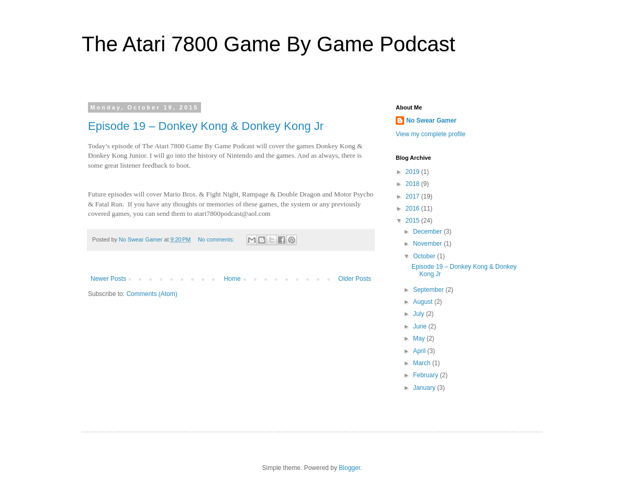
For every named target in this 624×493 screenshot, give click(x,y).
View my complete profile (430, 134)
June (420, 326)
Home (232, 278)
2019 (413, 172)
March (422, 363)
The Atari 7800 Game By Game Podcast (268, 44)
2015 (413, 220)
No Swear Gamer (431, 120)
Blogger (349, 468)
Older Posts (354, 278)
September (429, 289)
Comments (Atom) (151, 294)
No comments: (217, 239)
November (428, 243)
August (423, 301)
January (425, 387)
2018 (413, 184)
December (428, 231)
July (419, 313)
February (426, 375)
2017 (413, 196)
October (425, 256)
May (420, 338)
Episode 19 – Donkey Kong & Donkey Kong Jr (206, 126)
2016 (413, 208)
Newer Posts (108, 278)
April (420, 351)
